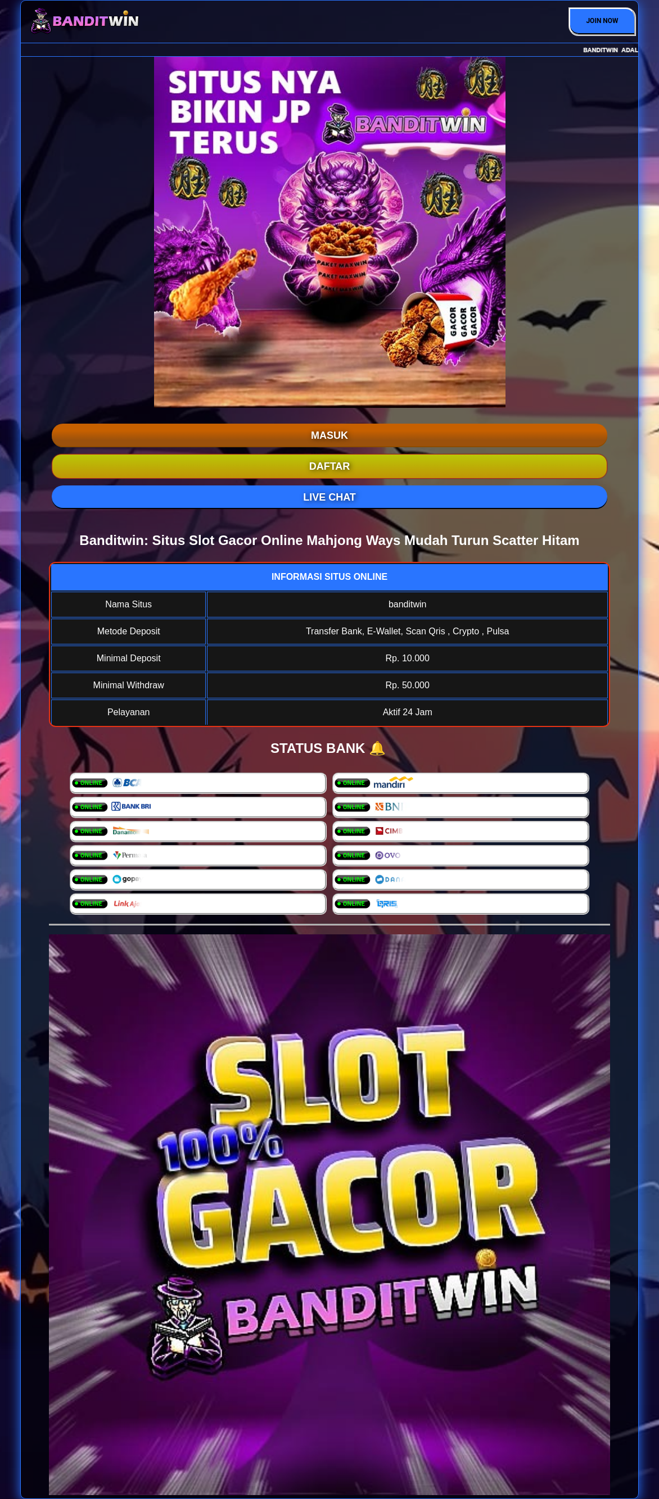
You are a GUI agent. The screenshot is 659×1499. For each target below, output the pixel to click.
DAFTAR (329, 466)
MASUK (329, 435)
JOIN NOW (602, 21)
